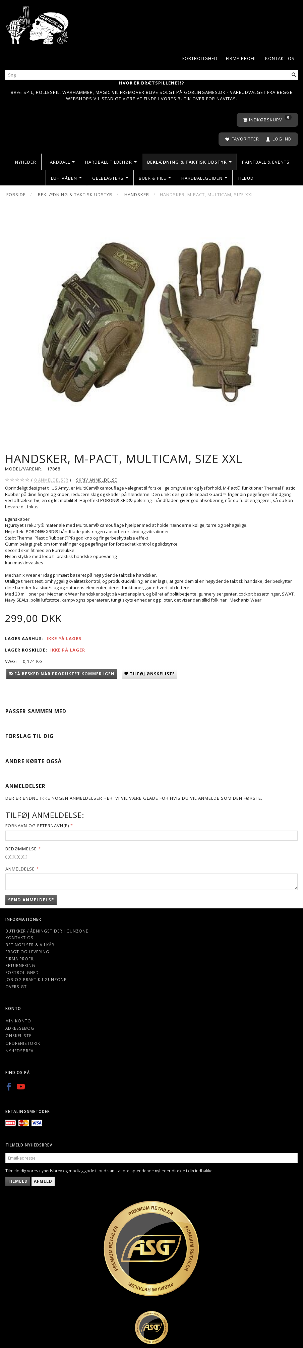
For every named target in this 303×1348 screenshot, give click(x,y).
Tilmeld (18, 1181)
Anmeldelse (20, 869)
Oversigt (16, 986)
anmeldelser (51, 480)
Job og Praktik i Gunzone (35, 979)
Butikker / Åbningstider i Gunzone (46, 931)
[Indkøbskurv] (267, 119)
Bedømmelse (21, 849)
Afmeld (43, 1181)
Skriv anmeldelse (96, 480)
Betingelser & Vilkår (29, 944)
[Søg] (294, 75)
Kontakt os (280, 58)
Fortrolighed (200, 58)
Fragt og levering (27, 951)
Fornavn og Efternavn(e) (37, 826)
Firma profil (241, 58)
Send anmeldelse (31, 900)
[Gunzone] (38, 24)
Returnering (20, 965)
